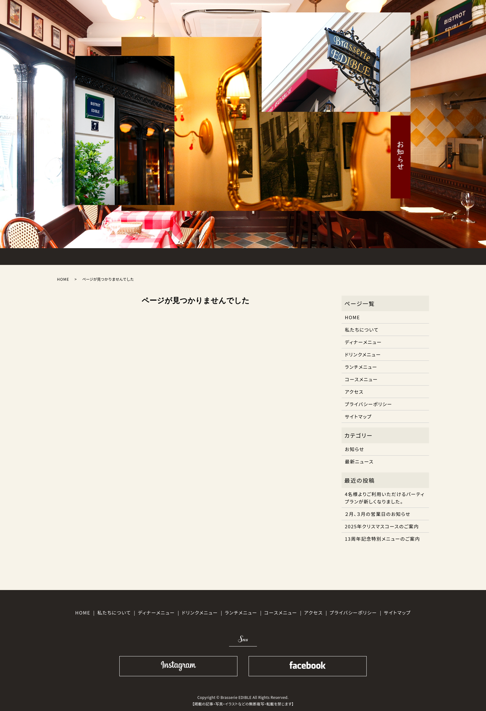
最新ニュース (359, 461)
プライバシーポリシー (368, 404)
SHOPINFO (364, 255)
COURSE (241, 255)
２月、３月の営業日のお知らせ (378, 514)
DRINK (282, 255)
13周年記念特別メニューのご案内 (382, 538)
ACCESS (323, 255)
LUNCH (159, 255)
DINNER (200, 255)
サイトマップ (358, 416)
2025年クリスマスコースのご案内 (382, 526)
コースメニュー (361, 379)
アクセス (354, 391)
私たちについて (362, 329)
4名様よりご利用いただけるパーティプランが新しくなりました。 (385, 498)
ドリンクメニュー (363, 354)
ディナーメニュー (363, 342)
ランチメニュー (361, 367)
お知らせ (355, 449)
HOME (77, 255)
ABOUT (118, 255)
